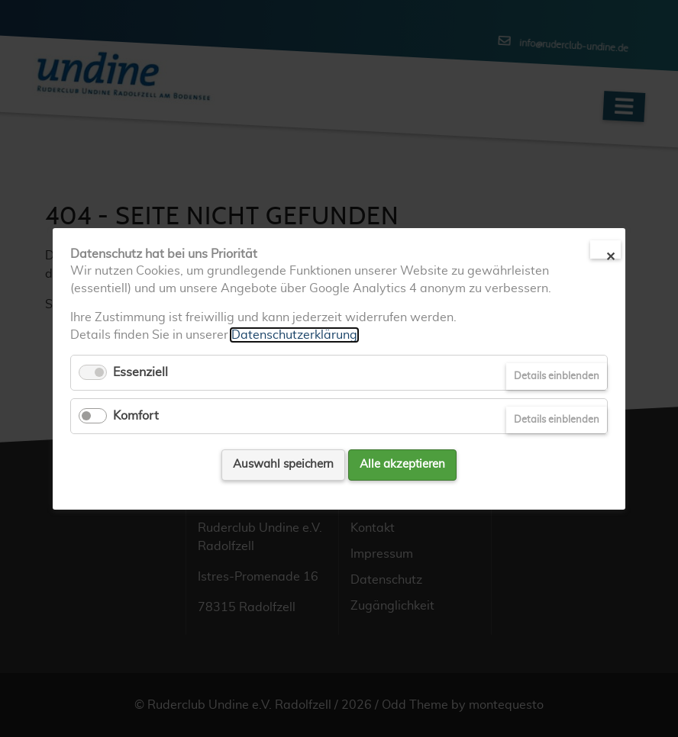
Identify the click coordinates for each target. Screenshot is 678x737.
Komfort (136, 416)
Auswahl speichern (283, 464)
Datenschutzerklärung (294, 334)
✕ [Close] (610, 255)
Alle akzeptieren (402, 464)
